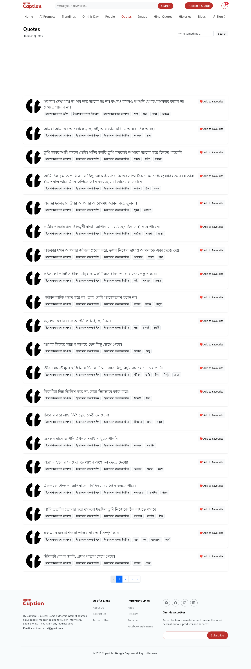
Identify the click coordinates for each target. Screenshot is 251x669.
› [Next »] (137, 579)
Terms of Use (101, 620)
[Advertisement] (125, 65)
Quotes (126, 17)
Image (142, 17)
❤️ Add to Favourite (211, 101)
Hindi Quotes (163, 17)
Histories (185, 17)
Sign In (219, 17)
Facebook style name (140, 626)
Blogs (202, 17)
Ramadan (133, 620)
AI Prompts (47, 17)
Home (29, 17)
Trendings (69, 17)
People (110, 17)
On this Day (90, 17)
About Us (98, 607)
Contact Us (99, 614)
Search (165, 6)
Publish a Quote (199, 6)
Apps (131, 607)
